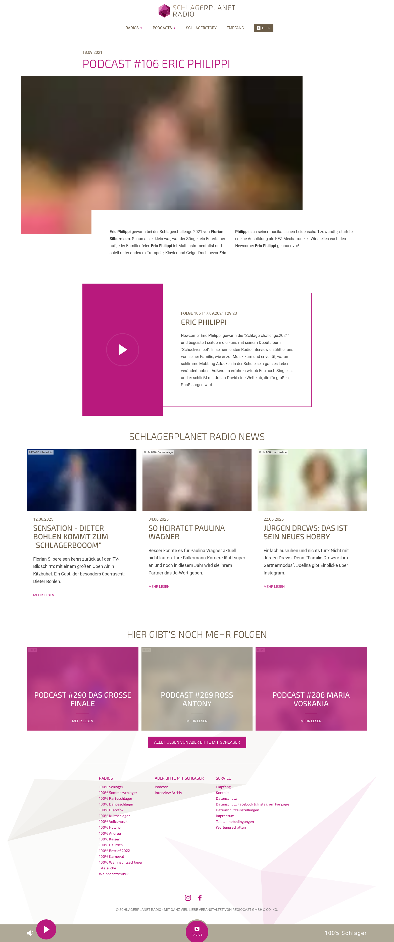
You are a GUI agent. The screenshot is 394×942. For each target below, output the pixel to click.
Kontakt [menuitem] (222, 792)
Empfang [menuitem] (235, 28)
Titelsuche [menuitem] (107, 868)
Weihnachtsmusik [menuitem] (113, 874)
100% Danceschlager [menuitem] (116, 804)
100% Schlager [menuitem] (111, 787)
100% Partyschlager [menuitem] (115, 798)
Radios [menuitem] (134, 28)
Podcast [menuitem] (161, 787)
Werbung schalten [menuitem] (231, 827)
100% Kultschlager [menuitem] (114, 816)
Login (263, 28)
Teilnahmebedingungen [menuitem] (235, 821)
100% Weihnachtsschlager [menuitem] (121, 862)
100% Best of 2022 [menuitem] (114, 850)
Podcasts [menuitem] (164, 28)
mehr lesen (43, 595)
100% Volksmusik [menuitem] (113, 821)
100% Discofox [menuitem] (111, 810)
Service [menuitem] (223, 778)
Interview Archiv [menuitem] (168, 792)
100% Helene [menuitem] (110, 827)
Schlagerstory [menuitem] (201, 28)
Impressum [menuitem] (225, 816)
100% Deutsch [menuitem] (111, 845)
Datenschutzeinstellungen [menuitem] (237, 810)
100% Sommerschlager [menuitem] (118, 792)
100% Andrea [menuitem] (110, 833)
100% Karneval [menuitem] (111, 856)
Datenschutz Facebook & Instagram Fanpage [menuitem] (252, 804)
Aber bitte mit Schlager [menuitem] (179, 778)
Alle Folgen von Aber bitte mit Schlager (197, 742)
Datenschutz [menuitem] (226, 798)
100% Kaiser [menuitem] (109, 839)
